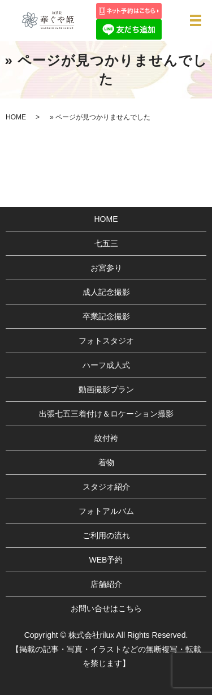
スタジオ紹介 (106, 486)
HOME (16, 117)
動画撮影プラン (106, 389)
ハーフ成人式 (106, 365)
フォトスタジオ (106, 340)
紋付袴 (106, 438)
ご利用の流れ (106, 535)
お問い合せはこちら (106, 608)
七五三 (106, 243)
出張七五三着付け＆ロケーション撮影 (106, 413)
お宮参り (106, 267)
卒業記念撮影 (106, 316)
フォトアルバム (106, 511)
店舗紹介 (106, 584)
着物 (106, 462)
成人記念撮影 (106, 292)
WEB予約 (106, 559)
